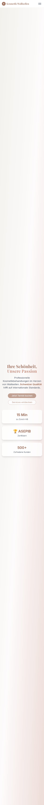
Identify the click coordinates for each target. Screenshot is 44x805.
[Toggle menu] (39, 3)
